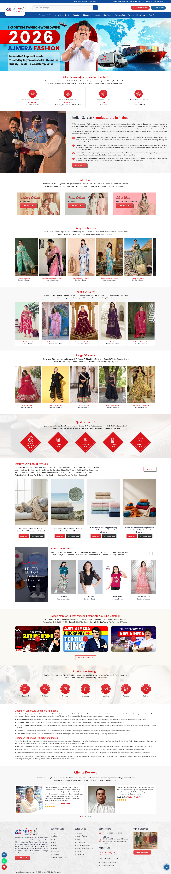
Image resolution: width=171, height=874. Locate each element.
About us (80, 833)
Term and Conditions (83, 845)
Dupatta (77, 15)
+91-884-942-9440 (120, 1)
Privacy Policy (81, 842)
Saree (42, 15)
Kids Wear (108, 15)
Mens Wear (141, 15)
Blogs (78, 839)
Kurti (68, 15)
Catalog (23, 536)
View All (149, 469)
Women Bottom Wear (124, 15)
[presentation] (151, 553)
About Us (135, 1)
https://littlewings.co (107, 865)
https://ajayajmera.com (108, 862)
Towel (151, 15)
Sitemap (79, 851)
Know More (80, 165)
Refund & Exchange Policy (85, 848)
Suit (60, 15)
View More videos (85, 658)
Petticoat (96, 15)
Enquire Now (37, 536)
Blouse (86, 15)
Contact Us (147, 1)
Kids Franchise (158, 8)
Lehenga (51, 15)
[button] (80, 817)
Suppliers (159, 1)
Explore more (29, 205)
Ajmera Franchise (140, 8)
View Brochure (142, 852)
